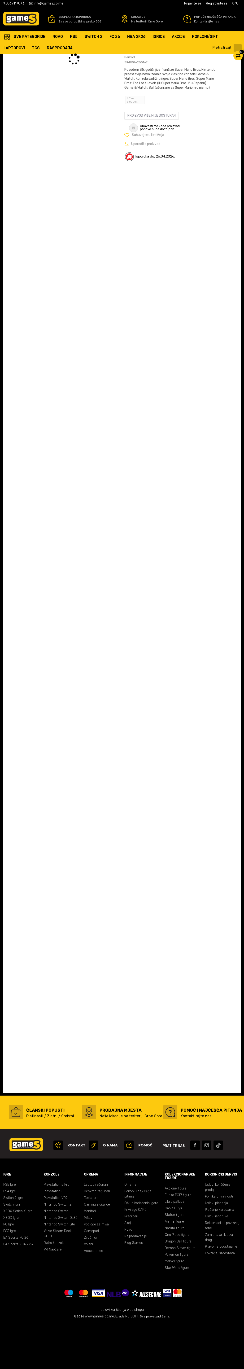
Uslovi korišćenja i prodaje (218, 1232)
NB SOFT (132, 1362)
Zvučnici (90, 1283)
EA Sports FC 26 (15, 1283)
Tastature (91, 1243)
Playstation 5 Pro (56, 1230)
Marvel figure (174, 1306)
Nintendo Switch (56, 1256)
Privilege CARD (135, 1255)
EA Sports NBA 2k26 (18, 1289)
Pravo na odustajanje (221, 1292)
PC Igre (8, 1270)
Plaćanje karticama (219, 1255)
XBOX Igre (11, 1263)
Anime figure (174, 1267)
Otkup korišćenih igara (141, 1248)
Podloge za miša (96, 1270)
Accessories (93, 1296)
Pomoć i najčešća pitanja (137, 1239)
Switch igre (11, 1250)
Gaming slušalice (97, 1250)
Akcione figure (175, 1234)
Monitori (90, 1256)
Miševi (88, 1263)
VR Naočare (53, 1295)
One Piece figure (177, 1280)
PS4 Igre (9, 1236)
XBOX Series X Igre (17, 1256)
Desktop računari (97, 1236)
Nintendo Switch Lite (59, 1270)
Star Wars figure (177, 1313)
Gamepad (91, 1276)
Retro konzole (54, 1288)
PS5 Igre (9, 1230)
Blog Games (133, 1288)
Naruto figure (174, 1273)
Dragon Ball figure (178, 1287)
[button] (227, 47)
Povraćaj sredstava (220, 1298)
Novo (128, 1275)
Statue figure (174, 1260)
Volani (88, 1289)
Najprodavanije (135, 1281)
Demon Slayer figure (180, 1293)
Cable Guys (173, 1253)
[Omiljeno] (235, 3)
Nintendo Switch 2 (57, 1250)
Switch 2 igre (13, 1243)
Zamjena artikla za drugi (219, 1282)
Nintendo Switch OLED (61, 1263)
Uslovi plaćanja (216, 1248)
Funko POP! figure (178, 1240)
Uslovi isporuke (216, 1261)
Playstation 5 (53, 1236)
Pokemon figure (176, 1300)
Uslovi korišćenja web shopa (122, 1355)
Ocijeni (136, 81)
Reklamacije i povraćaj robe (222, 1270)
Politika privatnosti (219, 1242)
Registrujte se (216, 3)
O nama (130, 1230)
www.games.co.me (99, 1362)
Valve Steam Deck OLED (58, 1278)
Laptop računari (96, 1230)
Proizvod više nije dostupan (151, 161)
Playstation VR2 (56, 1243)
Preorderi (131, 1261)
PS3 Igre (9, 1276)
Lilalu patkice (174, 1247)
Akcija (128, 1268)
